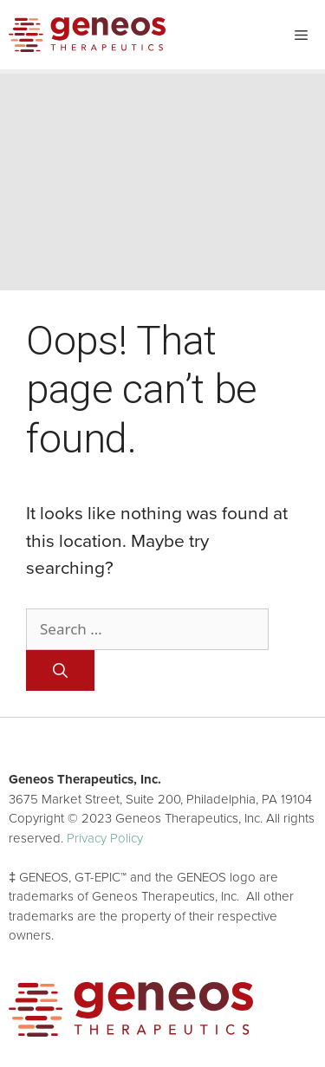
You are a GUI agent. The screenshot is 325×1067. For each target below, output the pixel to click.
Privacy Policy (105, 838)
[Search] (60, 671)
